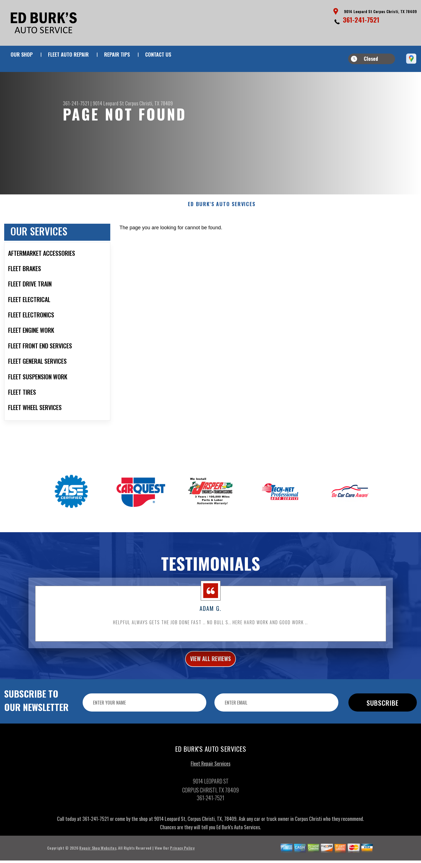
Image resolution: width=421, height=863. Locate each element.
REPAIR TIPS (117, 54)
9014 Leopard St (108, 103)
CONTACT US (158, 54)
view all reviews (210, 665)
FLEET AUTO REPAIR (68, 54)
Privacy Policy (182, 856)
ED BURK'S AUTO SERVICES (221, 209)
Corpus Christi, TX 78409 (149, 103)
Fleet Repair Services (210, 771)
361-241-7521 (361, 20)
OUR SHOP (22, 54)
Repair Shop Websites (97, 856)
